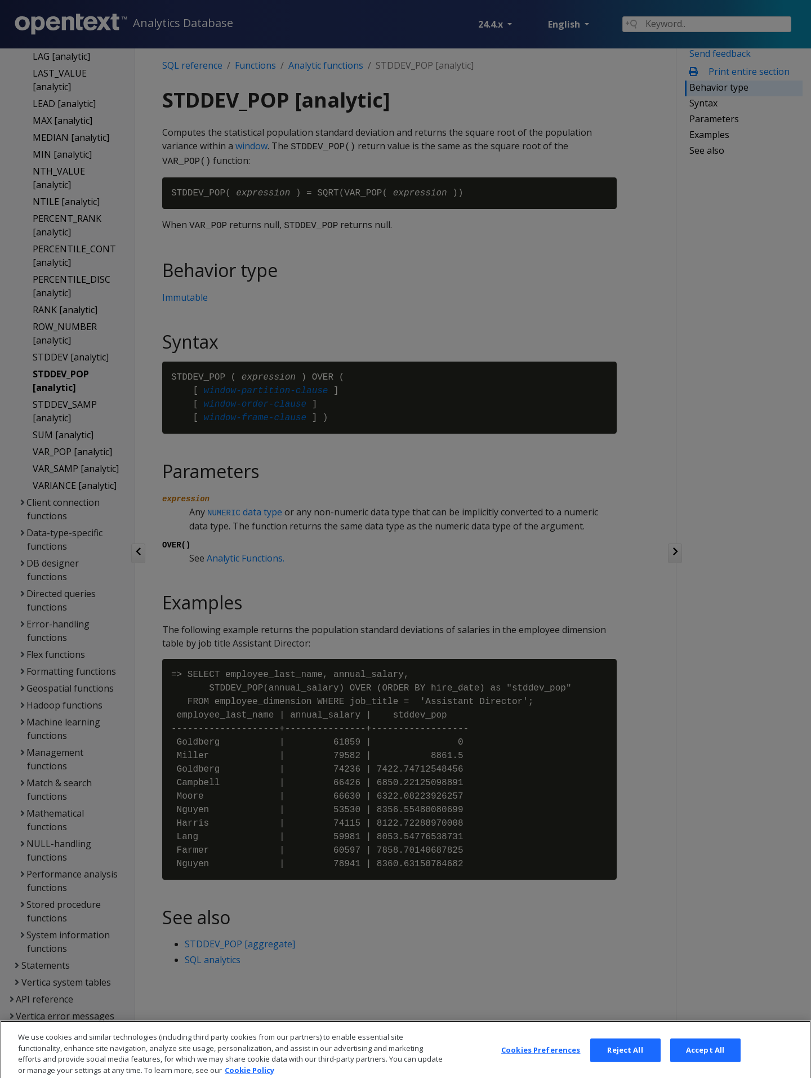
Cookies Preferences (540, 1061)
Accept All (705, 1061)
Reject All (625, 1061)
